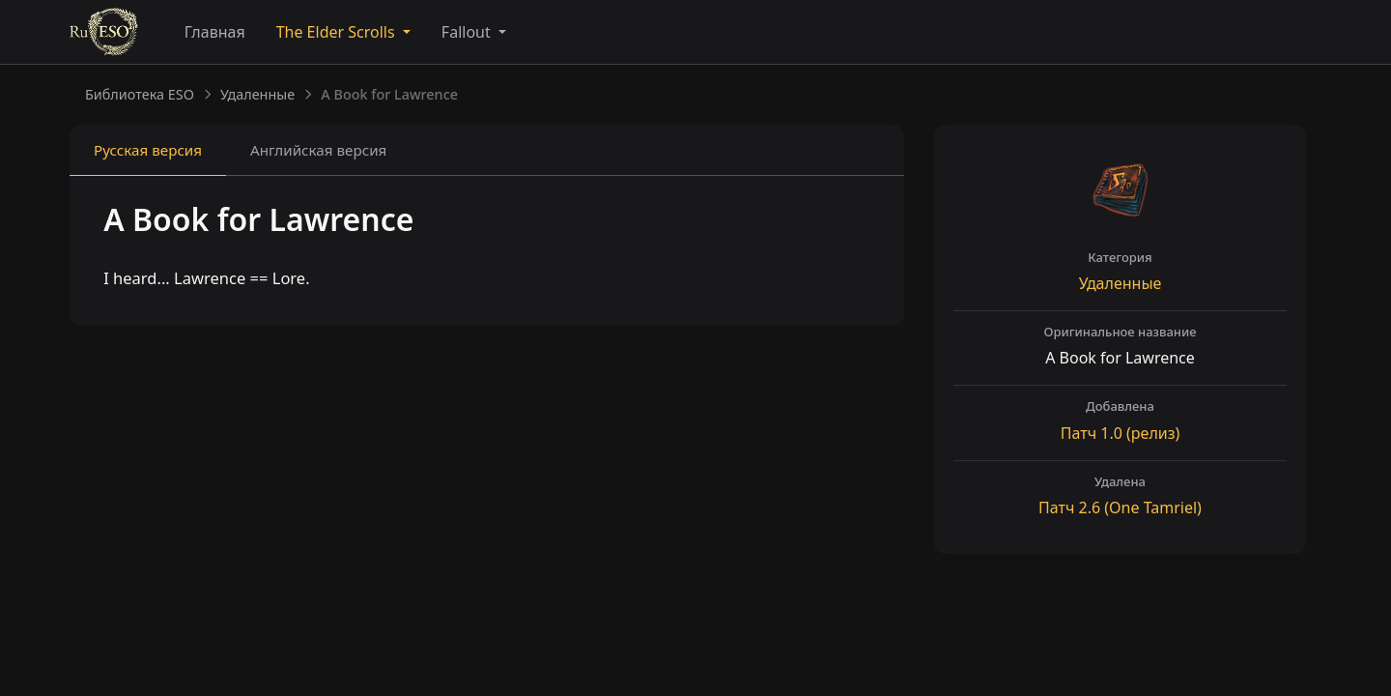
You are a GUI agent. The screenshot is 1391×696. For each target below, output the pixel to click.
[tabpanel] (487, 253)
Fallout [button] (468, 32)
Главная (215, 32)
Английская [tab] (318, 150)
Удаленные (257, 94)
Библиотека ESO (139, 94)
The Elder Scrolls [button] (337, 32)
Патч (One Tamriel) (1120, 507)
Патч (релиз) (1120, 433)
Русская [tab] (148, 150)
